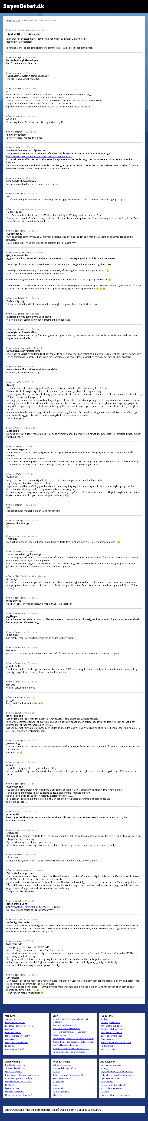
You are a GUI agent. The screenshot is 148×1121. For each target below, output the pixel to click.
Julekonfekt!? (10, 1029)
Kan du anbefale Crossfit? (64, 1025)
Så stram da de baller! (15, 1068)
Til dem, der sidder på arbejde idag (69, 1052)
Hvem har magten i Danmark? (18, 1095)
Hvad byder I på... (13, 1032)
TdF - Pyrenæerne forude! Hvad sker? (69, 1032)
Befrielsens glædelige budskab (19, 1078)
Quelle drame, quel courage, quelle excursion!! (74, 1042)
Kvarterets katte (108, 1049)
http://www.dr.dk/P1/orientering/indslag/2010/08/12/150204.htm (39, 156)
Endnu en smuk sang (14, 1091)
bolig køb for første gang (112, 1036)
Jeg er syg (105, 1068)
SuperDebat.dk (13, 20)
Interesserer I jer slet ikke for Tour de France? (73, 1038)
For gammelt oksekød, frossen (19, 1026)
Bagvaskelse (58, 1081)
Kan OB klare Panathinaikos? (66, 1045)
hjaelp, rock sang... (13, 1088)
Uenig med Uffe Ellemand (16, 1042)
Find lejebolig (107, 1046)
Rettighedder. (107, 1081)
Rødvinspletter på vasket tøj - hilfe (116, 1042)
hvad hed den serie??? (15, 1065)
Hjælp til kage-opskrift (15, 1022)
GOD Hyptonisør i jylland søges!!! (68, 1075)
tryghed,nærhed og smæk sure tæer (117, 1071)
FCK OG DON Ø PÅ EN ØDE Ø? (66, 1028)
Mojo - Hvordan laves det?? (17, 1036)
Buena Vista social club (111, 1039)
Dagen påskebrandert (111, 1065)
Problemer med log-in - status (18, 1081)
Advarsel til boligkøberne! (112, 1026)
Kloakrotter (58, 1095)
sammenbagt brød (13, 1019)
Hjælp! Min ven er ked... (111, 1078)
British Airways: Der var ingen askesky (22, 1075)
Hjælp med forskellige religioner (115, 1095)
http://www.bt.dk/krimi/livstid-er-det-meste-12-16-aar (33, 906)
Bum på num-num (61, 1091)
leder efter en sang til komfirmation (117, 1075)
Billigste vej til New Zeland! (113, 1085)
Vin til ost (105, 1091)
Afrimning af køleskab (110, 1022)
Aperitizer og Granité (14, 1049)
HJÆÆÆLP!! (10, 1085)
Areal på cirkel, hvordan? (112, 1029)
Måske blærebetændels (111, 1088)
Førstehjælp (58, 1088)
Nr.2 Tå (56, 1071)
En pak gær (10, 1046)
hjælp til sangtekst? (13, 1071)
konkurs (104, 1019)
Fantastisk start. (60, 1035)
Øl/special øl (10, 1039)
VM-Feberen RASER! (61, 1078)
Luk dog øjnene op (61, 1065)
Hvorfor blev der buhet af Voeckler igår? (71, 1048)
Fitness (56, 1085)
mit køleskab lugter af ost (64, 1068)
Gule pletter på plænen (111, 1032)
